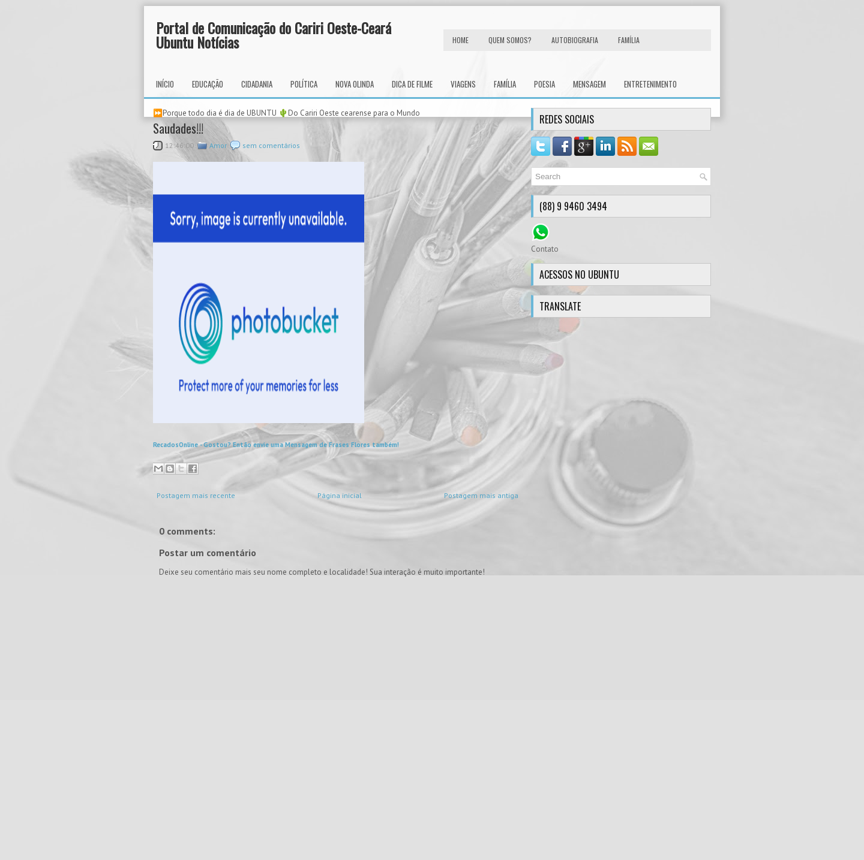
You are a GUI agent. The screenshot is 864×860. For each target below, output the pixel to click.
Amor (218, 145)
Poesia (544, 84)
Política (303, 84)
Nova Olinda (354, 84)
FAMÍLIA (629, 40)
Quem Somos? (510, 40)
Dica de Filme (412, 84)
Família (505, 84)
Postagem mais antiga (481, 495)
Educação (207, 84)
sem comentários (271, 145)
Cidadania (256, 84)
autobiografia (574, 40)
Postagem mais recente (196, 495)
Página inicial (339, 495)
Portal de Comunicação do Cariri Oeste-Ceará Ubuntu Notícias (273, 35)
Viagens (463, 84)
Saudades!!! (178, 128)
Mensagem (589, 84)
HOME (460, 40)
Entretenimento (650, 84)
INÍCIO (165, 84)
